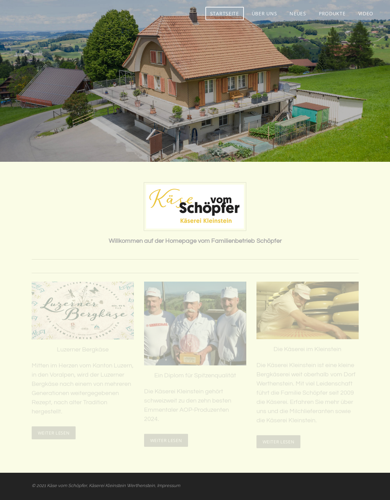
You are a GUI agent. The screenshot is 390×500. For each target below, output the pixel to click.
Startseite (224, 13)
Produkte (332, 13)
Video (366, 13)
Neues (298, 13)
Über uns (264, 13)
